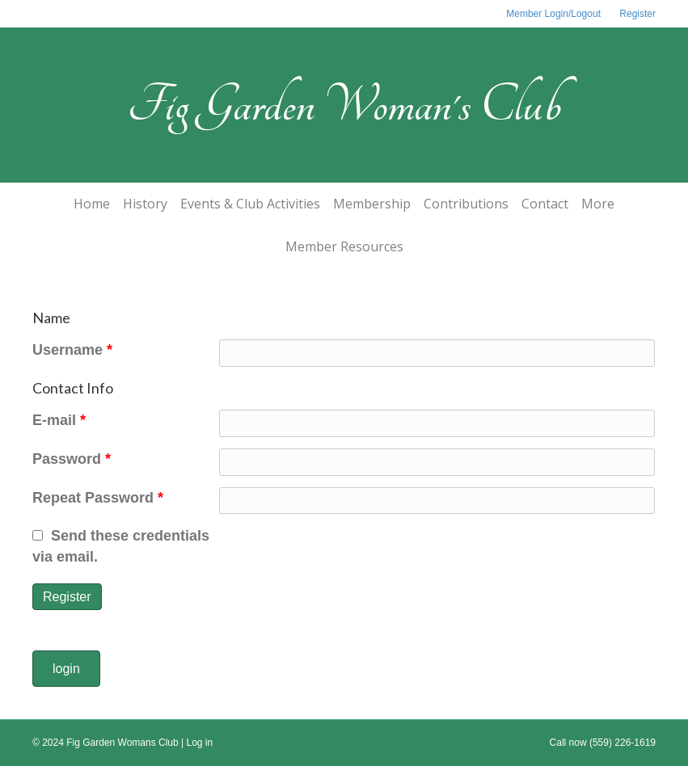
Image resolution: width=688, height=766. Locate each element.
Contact (544, 204)
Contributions (466, 204)
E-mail (59, 420)
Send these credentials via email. (120, 546)
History (145, 204)
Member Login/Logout (553, 13)
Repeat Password (97, 498)
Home (92, 204)
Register (637, 13)
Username (72, 350)
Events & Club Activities (250, 204)
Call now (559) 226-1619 (603, 742)
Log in (200, 742)
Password (71, 459)
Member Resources (344, 246)
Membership (372, 204)
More (597, 204)
